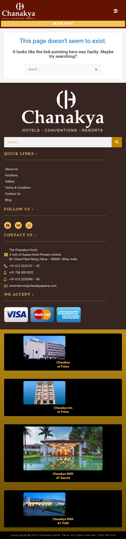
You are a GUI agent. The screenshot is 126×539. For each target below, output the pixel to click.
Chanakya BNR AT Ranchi (63, 476)
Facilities (11, 175)
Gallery (10, 181)
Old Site (110, 535)
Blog (8, 200)
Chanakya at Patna (63, 364)
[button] (116, 11)
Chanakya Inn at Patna (63, 410)
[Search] (117, 142)
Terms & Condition (18, 188)
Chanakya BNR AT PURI (63, 521)
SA (101, 535)
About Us (11, 169)
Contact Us (13, 194)
